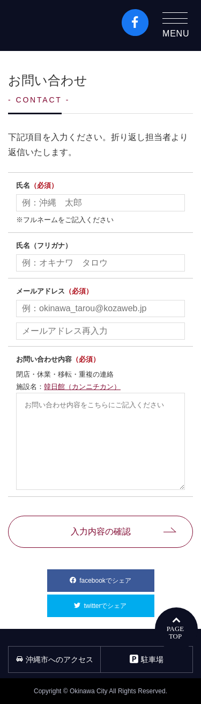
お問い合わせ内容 (58, 359)
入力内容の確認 (101, 531)
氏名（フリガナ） (44, 245)
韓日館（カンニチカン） (82, 387)
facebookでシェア (116, 576)
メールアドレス (54, 291)
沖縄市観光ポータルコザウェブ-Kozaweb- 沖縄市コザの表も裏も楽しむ (54, 25)
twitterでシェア (119, 602)
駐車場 (146, 659)
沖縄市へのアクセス (54, 659)
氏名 (37, 185)
